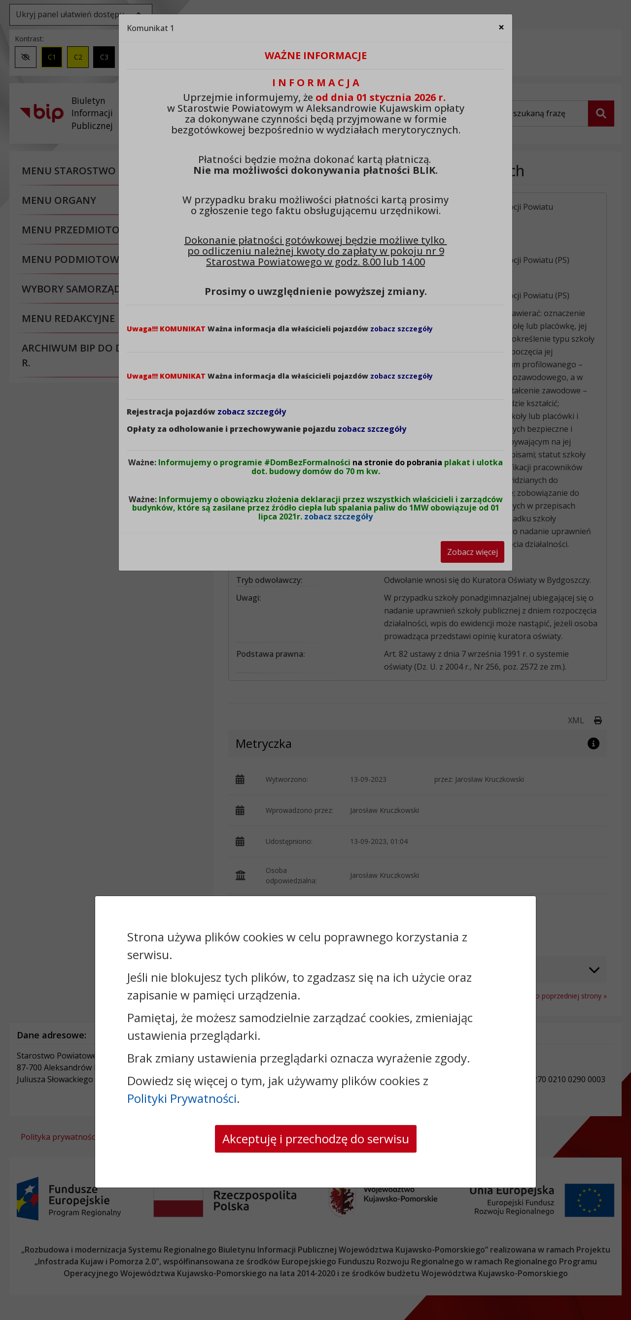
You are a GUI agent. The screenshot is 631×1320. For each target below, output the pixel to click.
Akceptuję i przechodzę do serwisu (315, 1138)
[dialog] (315, 660)
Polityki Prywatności (182, 1098)
